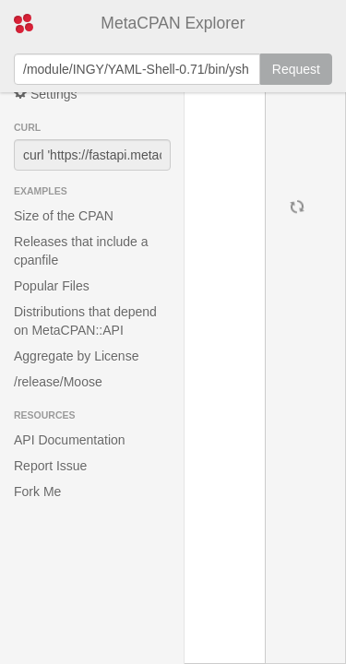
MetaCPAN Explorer (173, 23)
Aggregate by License (76, 356)
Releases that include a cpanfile (81, 250)
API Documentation (69, 440)
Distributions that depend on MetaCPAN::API (85, 321)
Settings (45, 93)
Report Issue (50, 465)
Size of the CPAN (63, 215)
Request (296, 69)
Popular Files (51, 286)
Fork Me (37, 491)
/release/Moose (58, 381)
